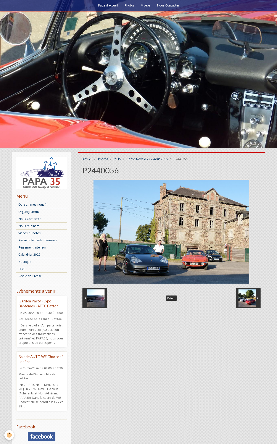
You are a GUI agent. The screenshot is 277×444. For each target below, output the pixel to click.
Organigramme (29, 212)
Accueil (87, 159)
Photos (129, 5)
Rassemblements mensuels (37, 240)
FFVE (21, 269)
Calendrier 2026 (29, 254)
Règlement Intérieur (32, 247)
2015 (117, 159)
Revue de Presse (30, 276)
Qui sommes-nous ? (32, 204)
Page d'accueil (108, 5)
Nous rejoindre (28, 226)
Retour (171, 298)
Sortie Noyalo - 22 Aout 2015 (147, 159)
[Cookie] (9, 435)
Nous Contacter (168, 5)
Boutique (24, 262)
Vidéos (145, 5)
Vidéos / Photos (29, 233)
